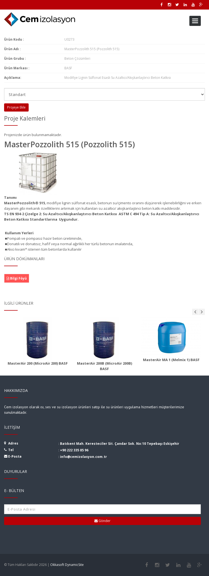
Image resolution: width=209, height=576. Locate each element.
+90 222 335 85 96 (74, 450)
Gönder (102, 520)
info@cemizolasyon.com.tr (83, 456)
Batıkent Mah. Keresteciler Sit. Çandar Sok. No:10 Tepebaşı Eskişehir (119, 443)
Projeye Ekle (16, 107)
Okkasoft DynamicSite (67, 564)
